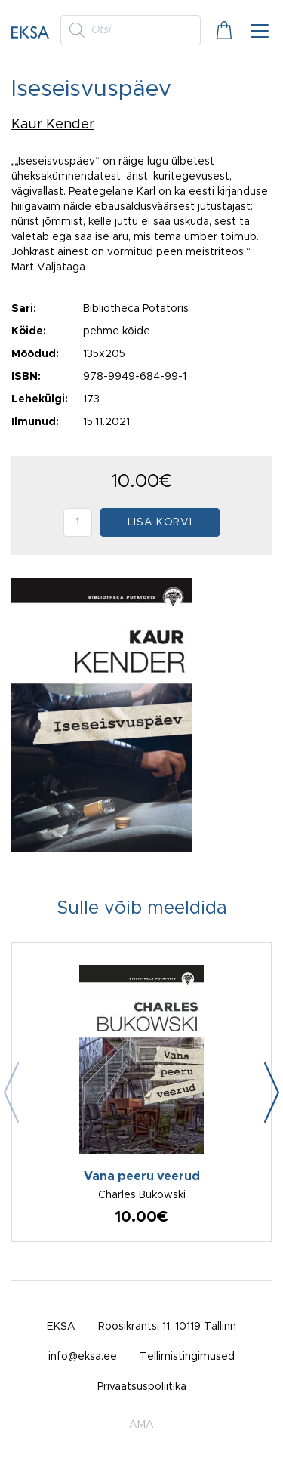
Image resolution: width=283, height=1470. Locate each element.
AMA (141, 1424)
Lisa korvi (160, 522)
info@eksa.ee (82, 1356)
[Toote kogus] (77, 522)
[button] (271, 1092)
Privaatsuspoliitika (141, 1387)
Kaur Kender (52, 124)
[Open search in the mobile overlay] (130, 30)
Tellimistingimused (187, 1356)
